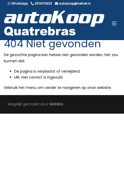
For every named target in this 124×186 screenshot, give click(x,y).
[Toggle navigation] (114, 23)
